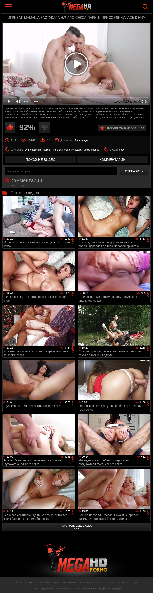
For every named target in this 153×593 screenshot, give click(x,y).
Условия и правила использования (83, 582)
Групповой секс (32, 149)
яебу (122, 149)
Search (145, 7)
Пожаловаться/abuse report (122, 582)
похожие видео (41, 159)
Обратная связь (24, 582)
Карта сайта (44, 582)
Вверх (147, 585)
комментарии (112, 159)
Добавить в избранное (125, 128)
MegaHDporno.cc (84, 7)
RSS (56, 582)
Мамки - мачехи (52, 149)
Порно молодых (71, 149)
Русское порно (90, 149)
